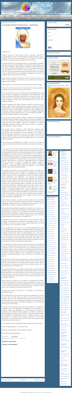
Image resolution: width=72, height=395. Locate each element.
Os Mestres (63, 329)
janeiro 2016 (50, 270)
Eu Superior (63, 203)
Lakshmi (62, 231)
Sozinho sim (63, 370)
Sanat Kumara (64, 360)
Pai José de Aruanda (65, 347)
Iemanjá (62, 220)
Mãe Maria (63, 247)
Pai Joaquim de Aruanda (64, 344)
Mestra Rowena (64, 290)
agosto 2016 (50, 255)
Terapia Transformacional (64, 374)
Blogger (50, 392)
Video (62, 381)
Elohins (62, 201)
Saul (62, 362)
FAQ (62, 211)
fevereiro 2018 (51, 216)
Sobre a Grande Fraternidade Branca (65, 365)
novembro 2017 (51, 223)
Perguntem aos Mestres (64, 351)
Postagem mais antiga (39, 379)
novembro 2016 (51, 248)
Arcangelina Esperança (63, 158)
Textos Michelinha (64, 376)
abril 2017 (50, 238)
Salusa (62, 358)
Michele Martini (64, 325)
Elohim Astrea (63, 192)
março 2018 (50, 214)
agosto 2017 (50, 229)
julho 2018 (50, 208)
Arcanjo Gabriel (64, 162)
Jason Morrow (40, 392)
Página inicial (23, 379)
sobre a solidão (64, 368)
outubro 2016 (50, 250)
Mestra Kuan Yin (64, 273)
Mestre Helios (63, 300)
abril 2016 (50, 263)
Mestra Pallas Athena (65, 284)
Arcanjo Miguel (64, 166)
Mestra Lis (63, 275)
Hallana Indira (63, 218)
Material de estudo (64, 253)
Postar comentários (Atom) (25, 383)
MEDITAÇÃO (33, 18)
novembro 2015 (51, 274)
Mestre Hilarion (64, 303)
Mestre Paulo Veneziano (63, 312)
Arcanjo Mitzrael (64, 168)
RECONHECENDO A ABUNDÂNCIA (53, 18)
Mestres (16, 338)
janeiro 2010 (50, 281)
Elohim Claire (63, 196)
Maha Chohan (63, 251)
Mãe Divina (63, 245)
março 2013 (50, 278)
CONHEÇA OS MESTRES (8, 18)
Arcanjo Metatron (64, 164)
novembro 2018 (51, 201)
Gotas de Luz (63, 216)
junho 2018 (50, 210)
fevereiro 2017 (51, 242)
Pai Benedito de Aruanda (64, 336)
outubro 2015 (50, 276)
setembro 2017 (51, 227)
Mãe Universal (64, 249)
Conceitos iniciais (64, 181)
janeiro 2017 (50, 244)
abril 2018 (50, 212)
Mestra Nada (63, 282)
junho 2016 (50, 259)
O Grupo (62, 327)
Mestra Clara (63, 270)
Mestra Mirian (63, 280)
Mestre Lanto (63, 309)
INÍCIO (4, 16)
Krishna (62, 224)
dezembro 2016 (51, 246)
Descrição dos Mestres (64, 184)
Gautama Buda (64, 214)
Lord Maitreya (63, 237)
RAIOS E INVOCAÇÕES (55, 16)
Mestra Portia (63, 288)
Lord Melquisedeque (65, 239)
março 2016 (50, 266)
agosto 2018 (50, 206)
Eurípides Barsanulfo (65, 205)
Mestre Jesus (63, 305)
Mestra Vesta (63, 292)
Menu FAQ (63, 263)
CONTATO (41, 18)
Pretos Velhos (63, 355)
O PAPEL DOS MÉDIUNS (22, 18)
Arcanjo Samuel (64, 171)
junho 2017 (50, 233)
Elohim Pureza (64, 198)
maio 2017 (50, 236)
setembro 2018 (51, 203)
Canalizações (63, 177)
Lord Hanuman (64, 235)
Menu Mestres (64, 265)
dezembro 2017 (51, 220)
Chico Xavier (63, 179)
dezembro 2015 (51, 272)
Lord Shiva (63, 243)
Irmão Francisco (64, 222)
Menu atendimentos (65, 260)
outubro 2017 (50, 225)
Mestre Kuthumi (64, 307)
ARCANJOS (18, 16)
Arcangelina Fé (64, 160)
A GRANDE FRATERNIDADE (41, 16)
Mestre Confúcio (64, 294)
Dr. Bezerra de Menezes (64, 188)
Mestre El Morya (64, 296)
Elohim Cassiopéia (64, 194)
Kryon (62, 226)
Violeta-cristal (63, 383)
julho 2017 (50, 231)
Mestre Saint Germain (65, 314)
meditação (63, 255)
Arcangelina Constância (63, 154)
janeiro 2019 (50, 199)
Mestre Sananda (64, 318)
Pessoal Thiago (64, 353)
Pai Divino (63, 338)
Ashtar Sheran (64, 175)
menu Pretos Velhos (65, 267)
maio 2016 (50, 261)
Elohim (62, 190)
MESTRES (11, 16)
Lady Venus (63, 229)
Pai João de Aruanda (65, 340)
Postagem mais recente (7, 379)
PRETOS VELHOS (28, 16)
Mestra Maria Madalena (63, 278)
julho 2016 (50, 257)
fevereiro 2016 (51, 268)
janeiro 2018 (50, 218)
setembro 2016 (51, 253)
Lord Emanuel (63, 233)
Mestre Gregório (64, 298)
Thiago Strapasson (22, 338)
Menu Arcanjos (64, 258)
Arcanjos (62, 173)
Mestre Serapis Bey (10, 338)
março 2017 (50, 240)
